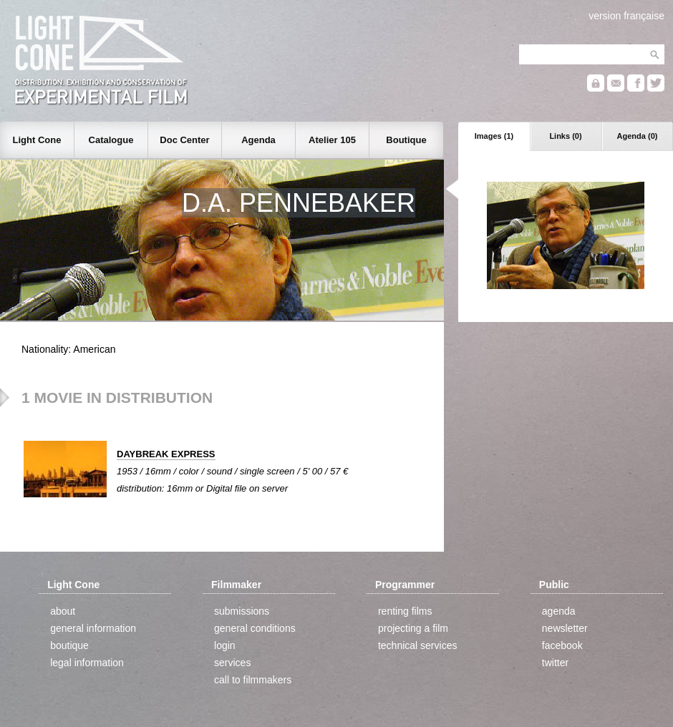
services (232, 662)
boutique (69, 645)
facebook (562, 645)
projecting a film (413, 628)
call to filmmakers (252, 679)
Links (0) (565, 136)
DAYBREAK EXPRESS (166, 454)
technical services (417, 645)
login (225, 645)
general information (93, 628)
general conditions (255, 628)
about (62, 611)
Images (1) (494, 136)
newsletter (565, 628)
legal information (87, 662)
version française (626, 15)
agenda (559, 611)
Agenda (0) (637, 136)
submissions (241, 611)
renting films (405, 611)
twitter (555, 662)
